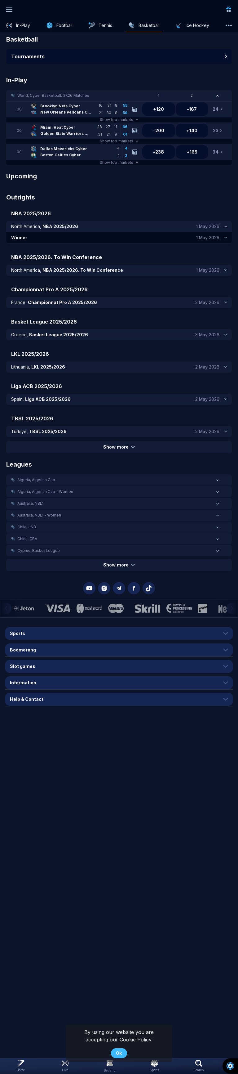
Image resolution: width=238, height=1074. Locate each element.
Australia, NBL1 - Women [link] (39, 515)
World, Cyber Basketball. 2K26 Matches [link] (53, 95)
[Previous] (5, 608)
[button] (119, 95)
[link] (229, 9)
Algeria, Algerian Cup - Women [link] (45, 491)
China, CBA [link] (27, 538)
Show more (118, 447)
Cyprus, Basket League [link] (38, 550)
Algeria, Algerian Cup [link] (36, 479)
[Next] (232, 608)
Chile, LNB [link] (26, 527)
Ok (119, 1053)
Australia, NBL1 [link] (30, 503)
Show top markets (119, 119)
